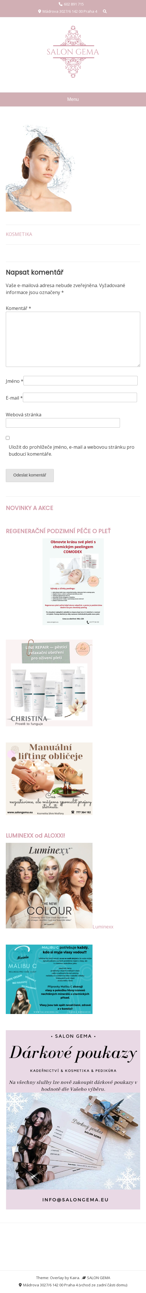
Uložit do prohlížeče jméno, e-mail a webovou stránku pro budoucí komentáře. (71, 450)
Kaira (74, 1277)
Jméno (14, 381)
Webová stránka (23, 414)
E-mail (14, 398)
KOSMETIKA (19, 234)
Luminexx (103, 926)
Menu (73, 99)
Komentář (18, 308)
